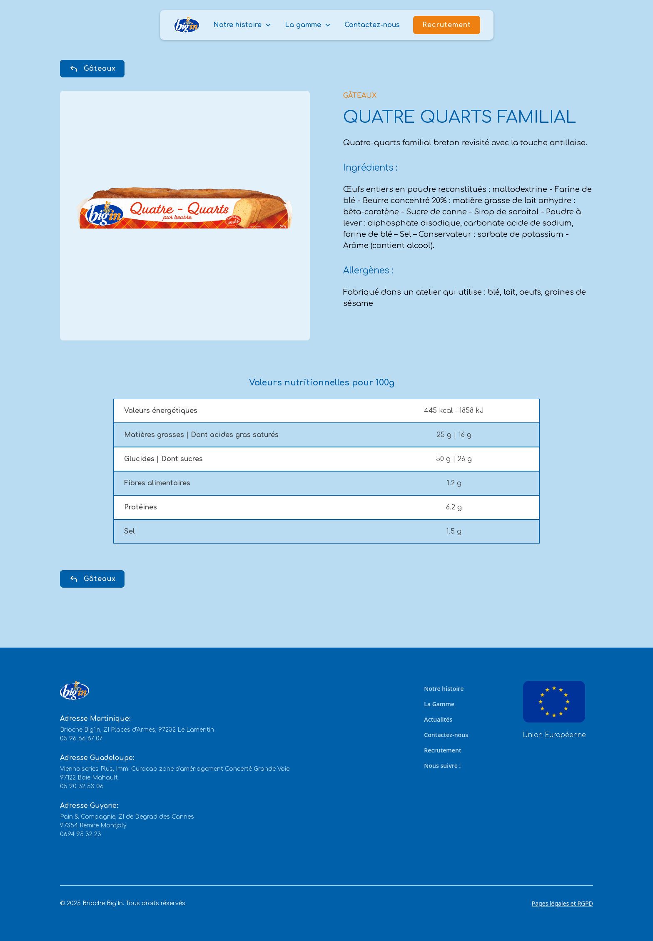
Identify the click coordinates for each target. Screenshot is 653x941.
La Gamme (439, 704)
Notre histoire (444, 689)
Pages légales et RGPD (562, 903)
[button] (242, 25)
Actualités (438, 719)
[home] (186, 25)
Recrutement (446, 25)
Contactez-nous (372, 25)
